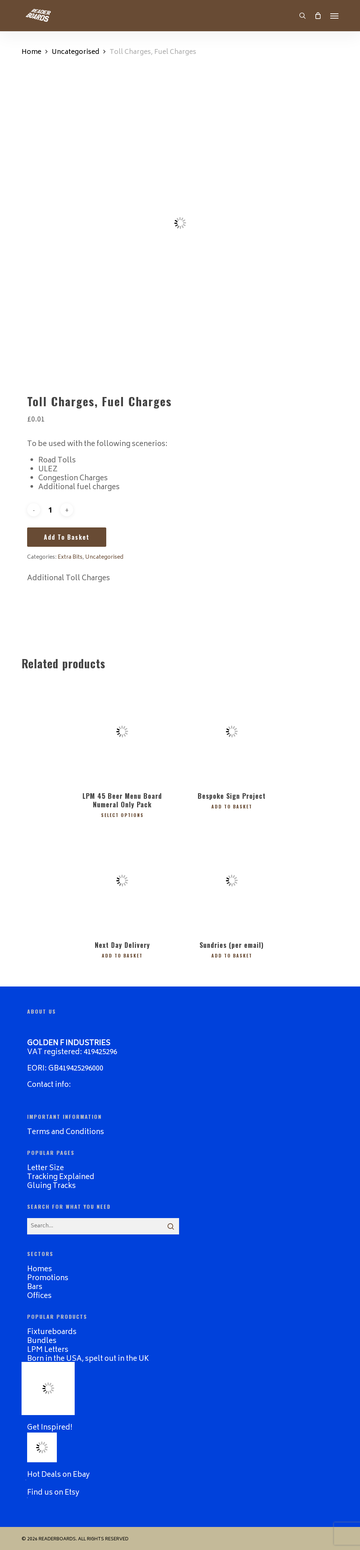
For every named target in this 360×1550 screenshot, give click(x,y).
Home (31, 52)
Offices (39, 1295)
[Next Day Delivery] (122, 880)
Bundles (41, 1340)
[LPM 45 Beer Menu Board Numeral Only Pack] (122, 731)
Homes (39, 1268)
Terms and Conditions (65, 1131)
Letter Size (45, 1167)
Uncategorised (75, 52)
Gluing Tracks (51, 1185)
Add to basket (67, 537)
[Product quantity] (50, 509)
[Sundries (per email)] (231, 880)
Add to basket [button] (231, 805)
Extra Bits (70, 557)
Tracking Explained (60, 1176)
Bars (34, 1286)
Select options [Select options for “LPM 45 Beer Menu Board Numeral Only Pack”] (122, 814)
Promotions (47, 1277)
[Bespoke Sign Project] (231, 731)
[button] (334, 15)
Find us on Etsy (53, 1492)
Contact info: (49, 1084)
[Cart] (318, 15)
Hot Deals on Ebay (58, 1474)
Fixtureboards (52, 1331)
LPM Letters (47, 1349)
